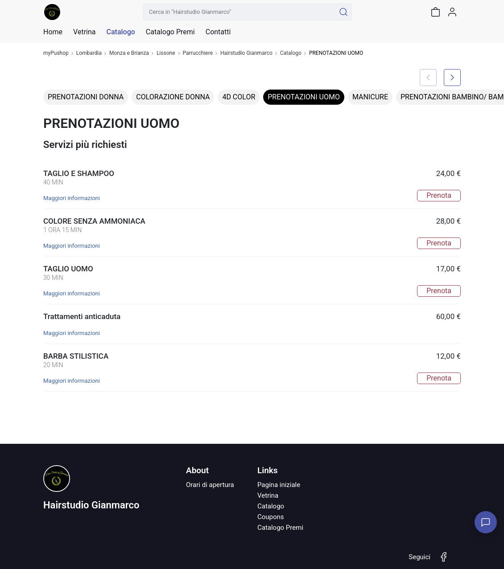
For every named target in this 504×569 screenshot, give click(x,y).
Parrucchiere (198, 53)
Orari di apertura (210, 485)
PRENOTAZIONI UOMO (304, 97)
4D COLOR (238, 97)
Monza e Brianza (129, 53)
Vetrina (267, 495)
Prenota (438, 195)
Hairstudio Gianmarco (246, 53)
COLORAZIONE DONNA (173, 97)
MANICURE (370, 97)
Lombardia (89, 53)
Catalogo (120, 32)
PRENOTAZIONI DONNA (86, 97)
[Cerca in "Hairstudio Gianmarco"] (239, 12)
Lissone (166, 53)
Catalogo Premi (280, 528)
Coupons (270, 517)
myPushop (56, 53)
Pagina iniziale (278, 485)
